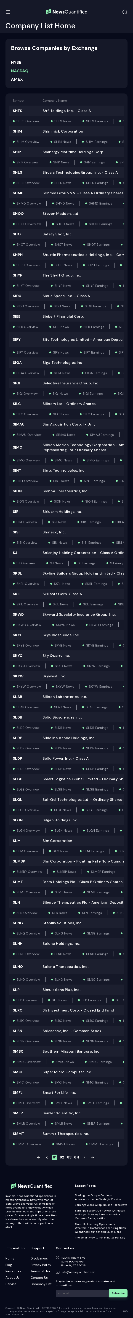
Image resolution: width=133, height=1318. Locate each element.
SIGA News (62, 373)
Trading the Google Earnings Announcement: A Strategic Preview (98, 1197)
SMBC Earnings (100, 1062)
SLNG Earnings (98, 933)
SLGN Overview (28, 830)
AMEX (17, 79)
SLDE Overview (28, 748)
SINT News (61, 481)
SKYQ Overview (28, 666)
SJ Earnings (87, 563)
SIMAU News (65, 435)
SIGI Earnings (92, 393)
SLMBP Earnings (103, 872)
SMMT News (65, 1144)
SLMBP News (66, 872)
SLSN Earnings (97, 1041)
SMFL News (63, 1103)
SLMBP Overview (29, 872)
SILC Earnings (93, 414)
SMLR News (64, 1123)
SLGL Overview (28, 810)
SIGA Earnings (96, 373)
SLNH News (63, 954)
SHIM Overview (28, 142)
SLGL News (62, 810)
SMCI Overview (28, 1082)
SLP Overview (26, 1000)
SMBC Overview (28, 1062)
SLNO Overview (28, 979)
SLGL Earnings (97, 810)
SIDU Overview (27, 306)
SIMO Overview (28, 460)
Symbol (18, 101)
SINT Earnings (94, 481)
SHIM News (62, 142)
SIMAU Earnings (102, 435)
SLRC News (63, 1021)
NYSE (16, 62)
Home (9, 1258)
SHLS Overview (28, 183)
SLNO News (64, 979)
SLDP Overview (28, 769)
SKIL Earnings (93, 604)
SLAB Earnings (97, 707)
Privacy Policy (41, 1265)
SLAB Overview (28, 707)
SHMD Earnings (100, 203)
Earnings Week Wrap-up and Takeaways (101, 1205)
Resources (13, 1271)
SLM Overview (27, 851)
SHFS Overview (28, 121)
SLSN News (63, 1041)
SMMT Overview (28, 1144)
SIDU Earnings (95, 306)
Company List (41, 1284)
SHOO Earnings (100, 224)
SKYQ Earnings (98, 666)
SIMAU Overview (29, 435)
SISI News (59, 543)
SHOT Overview (28, 244)
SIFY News (61, 352)
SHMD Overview (28, 203)
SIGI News (60, 393)
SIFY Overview (27, 352)
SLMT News (64, 892)
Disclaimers (39, 1258)
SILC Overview (27, 414)
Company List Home (40, 26)
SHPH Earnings (98, 265)
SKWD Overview (28, 625)
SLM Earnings (93, 851)
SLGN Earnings (98, 830)
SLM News (61, 851)
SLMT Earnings (98, 892)
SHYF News (63, 286)
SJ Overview (25, 563)
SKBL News (62, 584)
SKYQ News (64, 666)
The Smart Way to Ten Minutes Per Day (100, 1237)
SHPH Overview (28, 265)
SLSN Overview (28, 1041)
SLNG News (64, 933)
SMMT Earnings (101, 1144)
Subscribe (119, 1292)
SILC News (61, 414)
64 (76, 1157)
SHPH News (63, 265)
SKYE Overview (28, 645)
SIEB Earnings (93, 327)
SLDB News (63, 728)
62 (62, 1157)
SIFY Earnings (93, 352)
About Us (12, 1277)
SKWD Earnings (101, 625)
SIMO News (63, 460)
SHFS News (63, 121)
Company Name (55, 101)
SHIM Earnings (97, 142)
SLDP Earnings (97, 769)
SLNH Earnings (97, 954)
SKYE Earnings (97, 645)
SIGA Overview (27, 373)
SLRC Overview (28, 1021)
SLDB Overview (28, 728)
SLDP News (63, 769)
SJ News (56, 563)
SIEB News (61, 327)
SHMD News (65, 203)
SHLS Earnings (97, 183)
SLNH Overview (28, 954)
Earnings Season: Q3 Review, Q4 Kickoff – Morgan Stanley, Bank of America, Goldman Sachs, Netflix (100, 1214)
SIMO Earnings (98, 460)
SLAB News (62, 707)
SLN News (59, 913)
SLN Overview (26, 913)
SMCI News (63, 1082)
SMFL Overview (28, 1103)
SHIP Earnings (94, 162)
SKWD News (65, 625)
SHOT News (64, 244)
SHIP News (61, 162)
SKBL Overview (27, 584)
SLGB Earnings (97, 789)
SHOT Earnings (98, 244)
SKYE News (63, 645)
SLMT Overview (28, 892)
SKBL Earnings (96, 584)
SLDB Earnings (97, 728)
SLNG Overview (28, 933)
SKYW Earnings (100, 686)
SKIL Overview (27, 604)
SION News (62, 501)
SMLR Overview (28, 1123)
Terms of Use (40, 1271)
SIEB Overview (27, 327)
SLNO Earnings (98, 979)
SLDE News (63, 748)
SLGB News (63, 789)
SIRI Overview (26, 522)
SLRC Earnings (97, 1021)
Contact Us (39, 1277)
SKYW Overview (28, 686)
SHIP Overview (27, 162)
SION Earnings (96, 501)
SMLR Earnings (98, 1123)
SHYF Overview (28, 286)
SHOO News (65, 224)
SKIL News (61, 604)
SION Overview (27, 501)
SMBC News (65, 1062)
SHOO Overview (28, 224)
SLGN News (63, 830)
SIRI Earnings (91, 522)
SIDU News (62, 306)
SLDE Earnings (97, 748)
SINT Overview (27, 481)
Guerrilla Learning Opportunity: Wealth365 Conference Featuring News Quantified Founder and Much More (100, 1228)
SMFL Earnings (98, 1103)
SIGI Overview (27, 393)
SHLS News (63, 183)
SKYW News (65, 686)
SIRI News (59, 522)
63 (69, 1157)
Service (10, 1284)
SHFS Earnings (97, 121)
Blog (8, 1265)
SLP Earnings (91, 1000)
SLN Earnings (92, 913)
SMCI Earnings (97, 1082)
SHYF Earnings (97, 286)
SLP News (59, 1000)
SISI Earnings (91, 543)
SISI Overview (26, 543)
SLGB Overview (28, 789)
